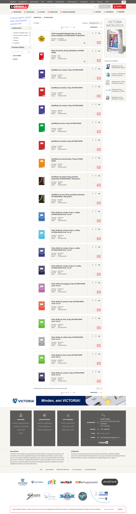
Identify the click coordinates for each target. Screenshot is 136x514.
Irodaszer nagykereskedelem (20, 423)
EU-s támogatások (77, 469)
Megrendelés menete (68, 430)
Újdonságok (110, 12)
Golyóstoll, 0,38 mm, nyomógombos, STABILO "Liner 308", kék (118, 91)
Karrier (92, 2)
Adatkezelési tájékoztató (63, 469)
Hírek (42, 2)
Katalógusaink (84, 2)
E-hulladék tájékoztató (90, 469)
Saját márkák (21, 430)
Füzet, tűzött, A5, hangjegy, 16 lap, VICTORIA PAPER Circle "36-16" (68, 285)
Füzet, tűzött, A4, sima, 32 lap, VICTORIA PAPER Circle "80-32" (66, 356)
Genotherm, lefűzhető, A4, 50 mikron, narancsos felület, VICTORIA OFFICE (118, 75)
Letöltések (49, 2)
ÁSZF (41, 469)
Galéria (21, 433)
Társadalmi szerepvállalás (21, 426)
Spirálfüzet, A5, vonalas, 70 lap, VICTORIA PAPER (67, 70)
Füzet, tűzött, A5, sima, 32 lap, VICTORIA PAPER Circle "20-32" (66, 320)
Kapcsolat (99, 2)
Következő (93, 27)
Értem (120, 509)
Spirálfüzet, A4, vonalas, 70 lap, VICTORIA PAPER (67, 106)
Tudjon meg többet (109, 509)
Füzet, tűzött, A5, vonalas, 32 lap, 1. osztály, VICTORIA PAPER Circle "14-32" (65, 213)
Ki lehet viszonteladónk (68, 423)
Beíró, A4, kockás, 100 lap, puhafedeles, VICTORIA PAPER (67, 52)
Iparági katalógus (59, 2)
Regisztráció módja (68, 426)
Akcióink (98, 12)
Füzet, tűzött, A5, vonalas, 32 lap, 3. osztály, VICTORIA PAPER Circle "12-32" (65, 249)
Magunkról (13, 2)
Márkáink (121, 12)
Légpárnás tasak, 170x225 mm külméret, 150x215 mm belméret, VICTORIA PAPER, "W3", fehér (118, 84)
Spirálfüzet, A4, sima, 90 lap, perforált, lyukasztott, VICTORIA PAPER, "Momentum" (68, 196)
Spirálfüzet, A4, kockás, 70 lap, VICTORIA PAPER (67, 141)
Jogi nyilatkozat (49, 469)
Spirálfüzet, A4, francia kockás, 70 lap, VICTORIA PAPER (67, 160)
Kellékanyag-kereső (72, 2)
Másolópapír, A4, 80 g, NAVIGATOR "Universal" (118, 98)
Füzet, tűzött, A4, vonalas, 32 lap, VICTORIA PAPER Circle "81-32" (67, 374)
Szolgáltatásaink (23, 2)
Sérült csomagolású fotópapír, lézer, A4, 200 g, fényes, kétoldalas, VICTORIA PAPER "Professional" (68, 35)
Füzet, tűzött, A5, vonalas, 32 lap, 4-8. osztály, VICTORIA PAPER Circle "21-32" (66, 267)
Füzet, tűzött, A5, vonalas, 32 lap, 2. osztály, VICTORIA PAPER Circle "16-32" (65, 231)
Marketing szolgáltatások (44, 430)
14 (74, 27)
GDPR (106, 2)
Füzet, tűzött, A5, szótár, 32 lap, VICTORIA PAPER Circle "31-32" (67, 338)
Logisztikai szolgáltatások (44, 423)
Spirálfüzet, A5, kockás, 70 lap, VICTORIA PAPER (67, 88)
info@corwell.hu (105, 433)
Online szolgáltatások (44, 426)
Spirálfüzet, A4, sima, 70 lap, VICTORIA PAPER (66, 123)
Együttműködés (34, 2)
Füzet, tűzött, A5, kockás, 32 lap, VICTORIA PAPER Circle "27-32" (67, 303)
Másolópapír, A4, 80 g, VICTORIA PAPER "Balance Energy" (118, 67)
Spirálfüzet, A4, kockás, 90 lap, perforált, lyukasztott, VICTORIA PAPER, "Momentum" (65, 178)
